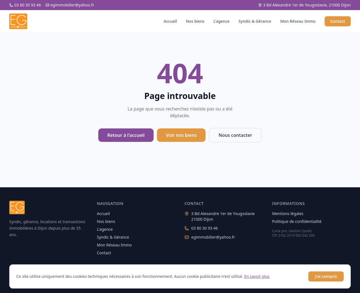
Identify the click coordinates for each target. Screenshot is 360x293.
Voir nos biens (181, 135)
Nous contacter (235, 135)
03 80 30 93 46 (25, 5)
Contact (337, 21)
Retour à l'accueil (126, 135)
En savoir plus (257, 276)
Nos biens (195, 21)
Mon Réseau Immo (298, 21)
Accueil (170, 21)
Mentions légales (288, 213)
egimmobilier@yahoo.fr (69, 5)
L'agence (221, 21)
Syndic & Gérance (255, 21)
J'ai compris (326, 276)
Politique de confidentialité (297, 221)
